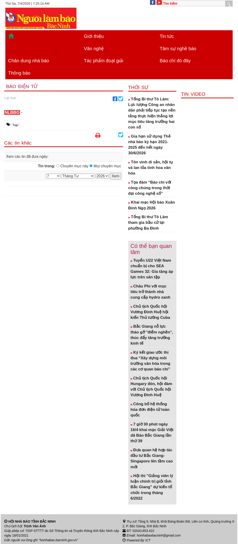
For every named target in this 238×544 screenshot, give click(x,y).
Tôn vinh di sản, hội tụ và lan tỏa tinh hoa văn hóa (150, 168)
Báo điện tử (22, 86)
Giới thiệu (94, 36)
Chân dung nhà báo (28, 60)
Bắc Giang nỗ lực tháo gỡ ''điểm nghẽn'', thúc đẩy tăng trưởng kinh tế (152, 335)
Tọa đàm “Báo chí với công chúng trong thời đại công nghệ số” (149, 188)
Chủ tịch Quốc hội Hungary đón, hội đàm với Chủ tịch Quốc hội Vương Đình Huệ (151, 386)
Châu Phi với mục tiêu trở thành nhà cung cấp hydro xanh (151, 292)
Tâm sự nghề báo (178, 48)
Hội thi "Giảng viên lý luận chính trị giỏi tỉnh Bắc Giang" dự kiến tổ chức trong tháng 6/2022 (152, 487)
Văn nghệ (94, 48)
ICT (148, 540)
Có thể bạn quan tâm (151, 249)
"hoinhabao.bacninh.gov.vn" (59, 540)
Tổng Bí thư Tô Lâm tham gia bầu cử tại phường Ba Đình (148, 223)
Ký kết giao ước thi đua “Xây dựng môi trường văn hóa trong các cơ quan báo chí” (150, 361)
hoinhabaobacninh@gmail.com (159, 535)
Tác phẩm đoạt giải (103, 60)
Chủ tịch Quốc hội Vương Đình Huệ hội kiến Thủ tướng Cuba (150, 312)
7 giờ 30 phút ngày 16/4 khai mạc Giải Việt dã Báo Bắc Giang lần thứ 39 (152, 432)
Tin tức (167, 36)
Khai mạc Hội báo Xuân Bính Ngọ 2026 (151, 205)
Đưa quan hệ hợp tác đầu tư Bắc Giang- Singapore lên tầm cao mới (152, 458)
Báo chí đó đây (175, 60)
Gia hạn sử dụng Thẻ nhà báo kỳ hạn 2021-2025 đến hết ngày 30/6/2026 (149, 144)
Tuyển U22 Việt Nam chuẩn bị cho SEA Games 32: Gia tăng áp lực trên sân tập (152, 269)
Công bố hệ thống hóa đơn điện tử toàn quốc (150, 410)
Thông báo (19, 73)
